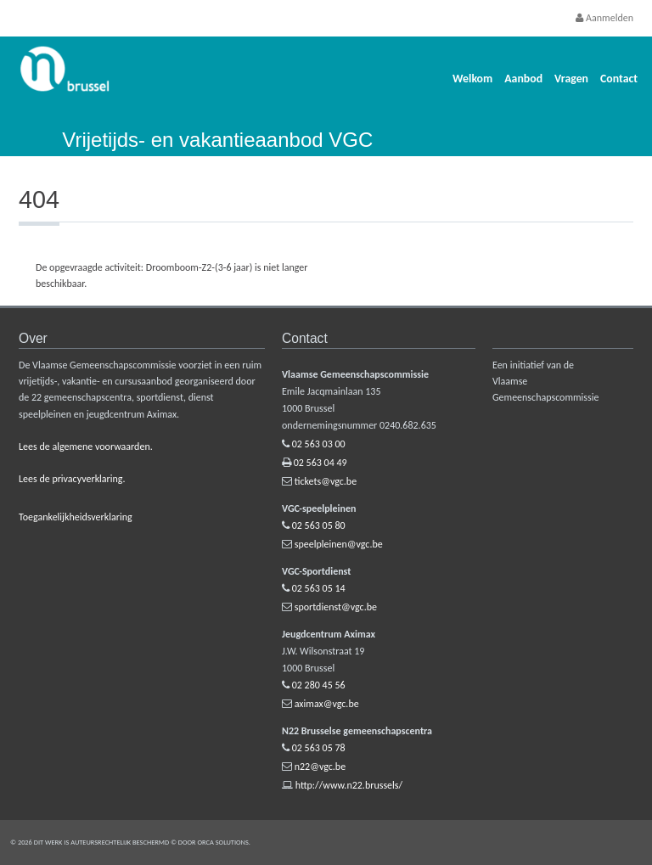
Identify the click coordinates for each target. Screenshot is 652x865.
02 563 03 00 (319, 444)
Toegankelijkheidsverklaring (75, 517)
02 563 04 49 (320, 463)
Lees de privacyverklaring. (72, 479)
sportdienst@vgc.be (336, 607)
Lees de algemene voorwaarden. (86, 446)
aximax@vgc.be (327, 704)
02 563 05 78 (319, 748)
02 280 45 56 (319, 685)
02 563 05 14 (319, 588)
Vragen (571, 78)
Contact (619, 78)
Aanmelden (604, 18)
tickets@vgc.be (326, 481)
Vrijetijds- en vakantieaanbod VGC (217, 139)
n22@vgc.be (320, 766)
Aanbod (523, 78)
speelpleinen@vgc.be (339, 544)
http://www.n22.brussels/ (348, 785)
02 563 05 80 (319, 525)
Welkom (472, 78)
